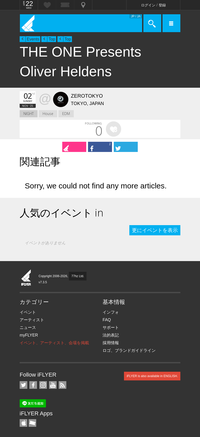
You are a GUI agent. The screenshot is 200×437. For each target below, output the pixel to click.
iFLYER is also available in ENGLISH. (152, 376)
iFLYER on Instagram (43, 385)
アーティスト (32, 320)
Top (51, 39)
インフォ (111, 312)
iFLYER (26, 278)
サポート (111, 327)
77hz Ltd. (77, 276)
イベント (28, 312)
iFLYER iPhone (23, 423)
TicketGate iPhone (32, 423)
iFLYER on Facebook (33, 385)
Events (33, 39)
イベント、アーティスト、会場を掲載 (54, 343)
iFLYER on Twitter (23, 385)
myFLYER (29, 335)
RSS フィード (62, 385)
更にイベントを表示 (155, 230)
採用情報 (111, 343)
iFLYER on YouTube (53, 385)
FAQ (107, 320)
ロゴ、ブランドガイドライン (129, 350)
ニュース (28, 327)
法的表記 (111, 335)
